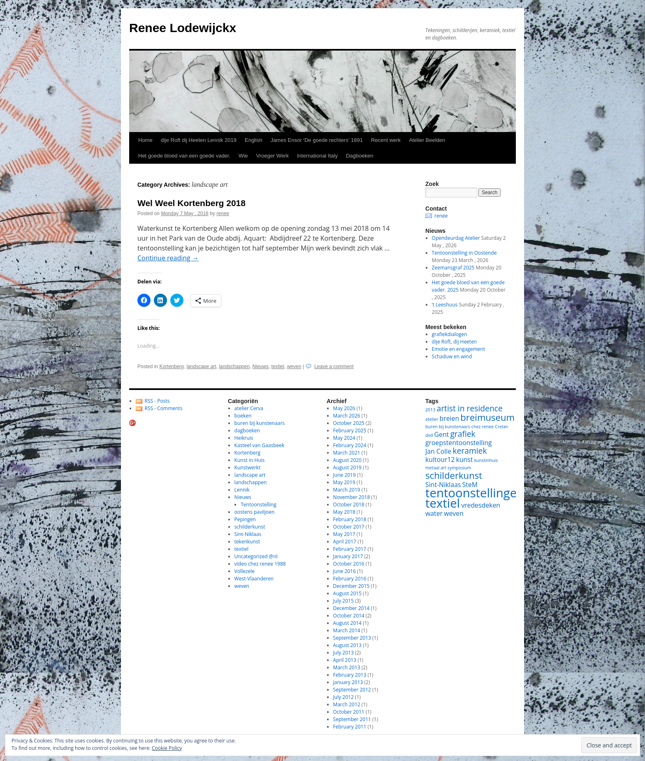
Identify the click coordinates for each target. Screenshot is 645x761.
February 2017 (350, 548)
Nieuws (261, 366)
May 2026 (344, 408)
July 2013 (343, 652)
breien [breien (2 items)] (449, 418)
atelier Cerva (248, 408)
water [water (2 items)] (434, 513)
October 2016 (348, 563)
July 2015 (343, 600)
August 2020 (347, 460)
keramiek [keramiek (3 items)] (469, 450)
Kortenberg (171, 366)
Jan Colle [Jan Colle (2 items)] (438, 451)
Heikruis (243, 437)
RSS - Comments (164, 408)
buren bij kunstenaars (259, 423)
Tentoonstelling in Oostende (464, 252)
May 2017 (344, 534)
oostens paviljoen (254, 511)
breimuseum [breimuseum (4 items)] (487, 417)
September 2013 (352, 637)
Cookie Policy (167, 748)
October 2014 (348, 615)
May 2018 (344, 511)
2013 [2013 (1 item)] (430, 410)
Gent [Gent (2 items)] (441, 434)
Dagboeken (360, 156)
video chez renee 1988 (260, 563)
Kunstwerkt (247, 467)
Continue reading (168, 257)
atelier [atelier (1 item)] (431, 419)
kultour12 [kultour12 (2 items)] (440, 459)
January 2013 (348, 682)
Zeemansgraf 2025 (453, 267)
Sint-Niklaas (248, 534)
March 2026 (346, 415)
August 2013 (347, 645)
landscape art (201, 366)
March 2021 (346, 452)
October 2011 (348, 711)
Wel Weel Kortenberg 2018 (191, 203)
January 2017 (348, 556)
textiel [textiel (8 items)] (442, 503)
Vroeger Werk (272, 156)
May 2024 (344, 437)
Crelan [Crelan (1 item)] (501, 426)
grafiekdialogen (449, 334)
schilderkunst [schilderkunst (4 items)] (453, 475)
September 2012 (352, 689)
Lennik (242, 489)
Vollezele (244, 571)
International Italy (317, 156)
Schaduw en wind (452, 356)
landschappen (234, 366)
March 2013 (346, 667)
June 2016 (344, 571)
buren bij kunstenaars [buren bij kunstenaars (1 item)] (447, 426)
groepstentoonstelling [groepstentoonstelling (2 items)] (458, 442)
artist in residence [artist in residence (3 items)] (470, 408)
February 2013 (350, 674)
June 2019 (344, 474)
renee (222, 213)
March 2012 (346, 704)
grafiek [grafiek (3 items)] (462, 433)
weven (294, 366)
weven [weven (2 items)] (454, 513)
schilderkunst (249, 526)
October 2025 (348, 423)
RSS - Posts (157, 400)
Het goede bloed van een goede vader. (184, 156)
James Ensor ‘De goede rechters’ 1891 (317, 140)
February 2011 (350, 726)
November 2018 (351, 497)
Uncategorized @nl (256, 556)
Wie (243, 156)
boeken (243, 415)
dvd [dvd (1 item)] (429, 435)
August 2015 (347, 593)
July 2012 (343, 697)
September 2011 (352, 719)
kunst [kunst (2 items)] (464, 459)
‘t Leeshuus (445, 304)
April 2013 (344, 660)
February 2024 (350, 445)
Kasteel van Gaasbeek (259, 445)
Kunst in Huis (249, 460)
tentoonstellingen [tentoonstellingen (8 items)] (474, 493)
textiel (277, 366)
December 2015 (351, 585)
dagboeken (247, 430)
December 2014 (351, 608)
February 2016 (350, 578)
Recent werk (386, 140)
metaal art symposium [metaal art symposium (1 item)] (448, 468)
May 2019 (344, 482)
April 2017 (344, 541)
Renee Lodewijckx (182, 28)
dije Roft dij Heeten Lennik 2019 (199, 140)
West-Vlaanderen (254, 578)
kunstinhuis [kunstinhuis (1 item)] (486, 460)
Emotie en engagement (458, 349)
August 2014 (347, 622)
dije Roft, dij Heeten (454, 341)
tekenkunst (247, 541)
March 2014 (346, 630)
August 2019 (347, 467)
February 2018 (350, 519)
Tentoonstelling (258, 504)
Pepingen (245, 519)
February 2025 (350, 430)
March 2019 (346, 489)
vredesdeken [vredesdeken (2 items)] (480, 505)
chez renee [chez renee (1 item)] (482, 426)
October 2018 (348, 504)
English (253, 140)
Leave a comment (333, 366)
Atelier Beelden (427, 140)
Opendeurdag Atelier (456, 237)
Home (145, 140)
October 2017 (348, 526)
